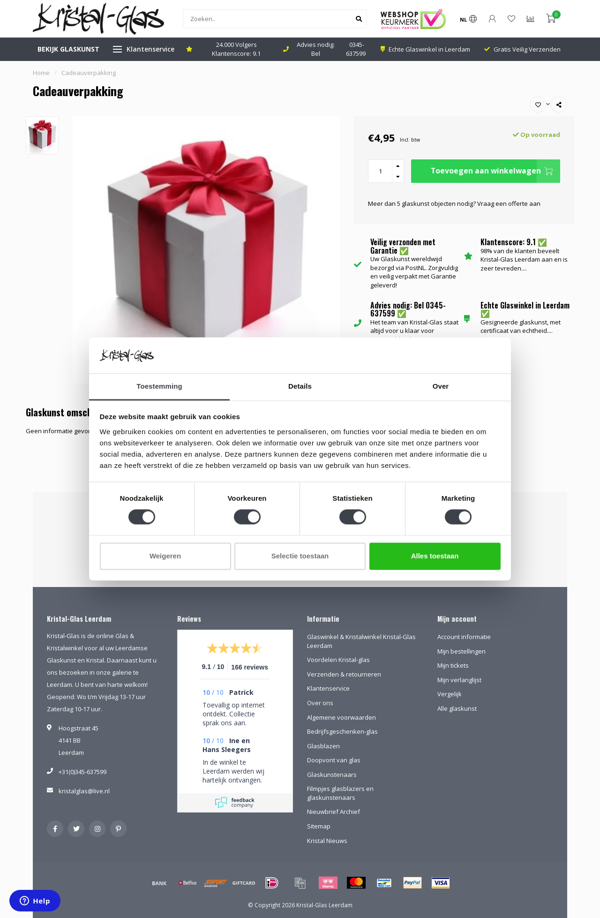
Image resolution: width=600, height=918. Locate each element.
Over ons (320, 703)
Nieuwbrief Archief (333, 811)
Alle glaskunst (457, 708)
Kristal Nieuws (327, 840)
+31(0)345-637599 (82, 772)
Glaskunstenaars (332, 774)
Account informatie (464, 636)
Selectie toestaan (300, 556)
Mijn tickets (453, 665)
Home (41, 72)
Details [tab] (300, 386)
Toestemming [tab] (159, 386)
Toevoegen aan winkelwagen (496, 171)
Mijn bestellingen (461, 651)
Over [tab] (441, 386)
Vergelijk (449, 694)
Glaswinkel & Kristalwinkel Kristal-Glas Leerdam (361, 641)
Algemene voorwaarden (341, 717)
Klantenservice (150, 49)
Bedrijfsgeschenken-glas (342, 731)
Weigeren (165, 556)
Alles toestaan (435, 556)
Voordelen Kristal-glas (338, 659)
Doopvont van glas (333, 760)
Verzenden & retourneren (344, 674)
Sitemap (318, 826)
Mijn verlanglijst (459, 680)
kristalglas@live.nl (84, 791)
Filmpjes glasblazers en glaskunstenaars (340, 793)
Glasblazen (323, 746)
